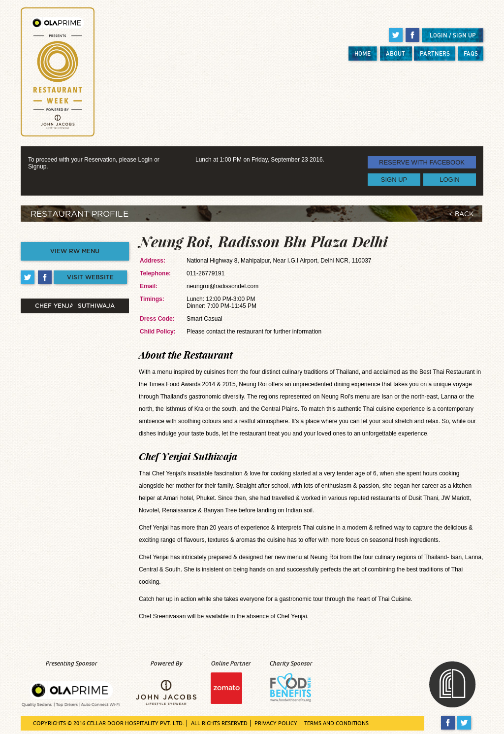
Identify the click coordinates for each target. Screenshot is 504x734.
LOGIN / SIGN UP (453, 35)
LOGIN (449, 179)
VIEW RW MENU (74, 251)
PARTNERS (435, 53)
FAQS (471, 53)
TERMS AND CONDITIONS (336, 723)
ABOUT (395, 53)
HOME (362, 53)
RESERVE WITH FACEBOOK (422, 162)
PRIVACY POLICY (275, 723)
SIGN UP (394, 179)
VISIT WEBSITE (90, 277)
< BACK (461, 214)
